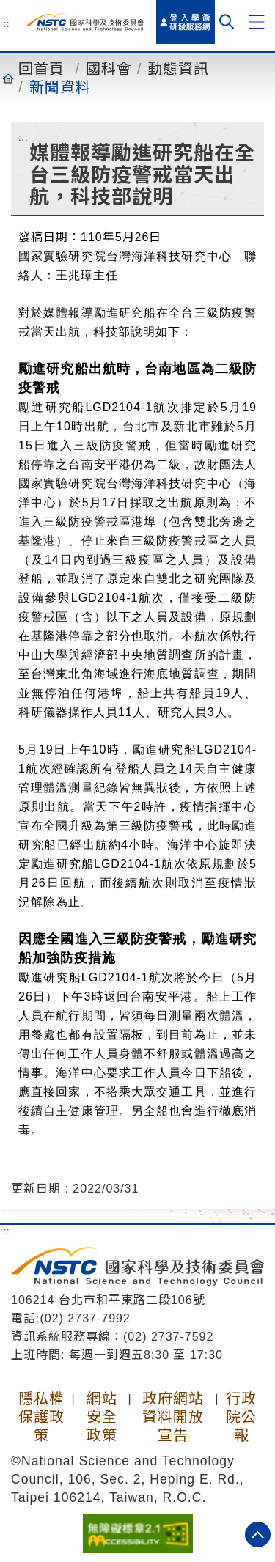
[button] (256, 22)
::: (5, 23)
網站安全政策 (102, 1416)
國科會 (109, 69)
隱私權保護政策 (41, 1416)
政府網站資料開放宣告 (173, 1416)
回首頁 (41, 69)
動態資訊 (178, 69)
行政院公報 (241, 1416)
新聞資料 (60, 87)
